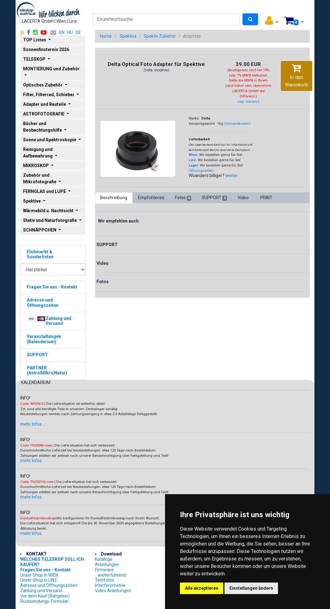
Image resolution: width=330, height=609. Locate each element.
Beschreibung (113, 197)
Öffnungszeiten (201, 171)
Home (106, 36)
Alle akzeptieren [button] (201, 588)
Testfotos (104, 580)
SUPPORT (214, 198)
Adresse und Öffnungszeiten (49, 585)
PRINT (266, 197)
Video (244, 197)
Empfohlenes (151, 197)
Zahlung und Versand (41, 590)
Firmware (104, 569)
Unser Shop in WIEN (39, 575)
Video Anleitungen (113, 590)
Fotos (183, 198)
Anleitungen (107, 564)
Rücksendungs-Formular (44, 601)
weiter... (232, 175)
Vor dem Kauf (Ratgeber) (45, 595)
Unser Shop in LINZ (38, 580)
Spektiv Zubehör (160, 36)
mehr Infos (31, 424)
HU (70, 32)
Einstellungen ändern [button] (251, 588)
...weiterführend (110, 575)
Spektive (128, 36)
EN (61, 32)
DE (78, 32)
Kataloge (103, 559)
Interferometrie (110, 585)
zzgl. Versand (248, 102)
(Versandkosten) (237, 124)
